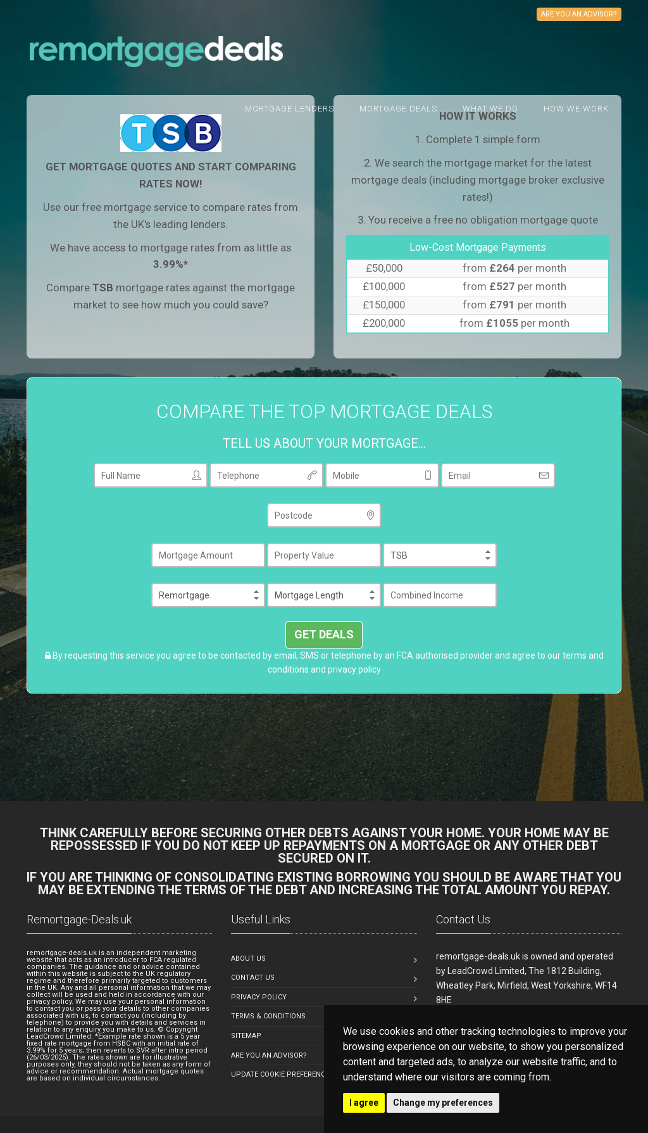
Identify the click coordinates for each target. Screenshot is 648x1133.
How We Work (576, 108)
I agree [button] (363, 1103)
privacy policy (354, 669)
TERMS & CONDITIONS (268, 1016)
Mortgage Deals (398, 108)
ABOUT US (248, 958)
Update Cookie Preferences (282, 1074)
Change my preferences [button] (443, 1103)
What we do (490, 108)
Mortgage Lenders (289, 108)
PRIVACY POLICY (259, 997)
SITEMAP (246, 1036)
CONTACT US (253, 977)
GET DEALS (324, 634)
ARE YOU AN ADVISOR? (269, 1055)
